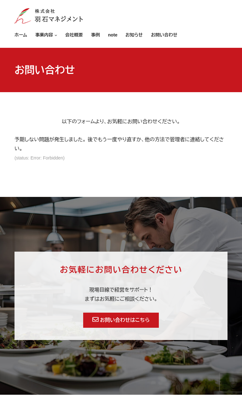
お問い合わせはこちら (121, 320)
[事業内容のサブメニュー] (55, 35)
